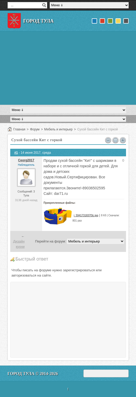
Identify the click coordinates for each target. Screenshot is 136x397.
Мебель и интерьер (58, 129)
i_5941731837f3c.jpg (86, 215)
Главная (19, 129)
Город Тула (38, 21)
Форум (34, 129)
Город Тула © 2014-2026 (33, 373)
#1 (16, 153)
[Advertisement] (68, 68)
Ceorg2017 (26, 160)
